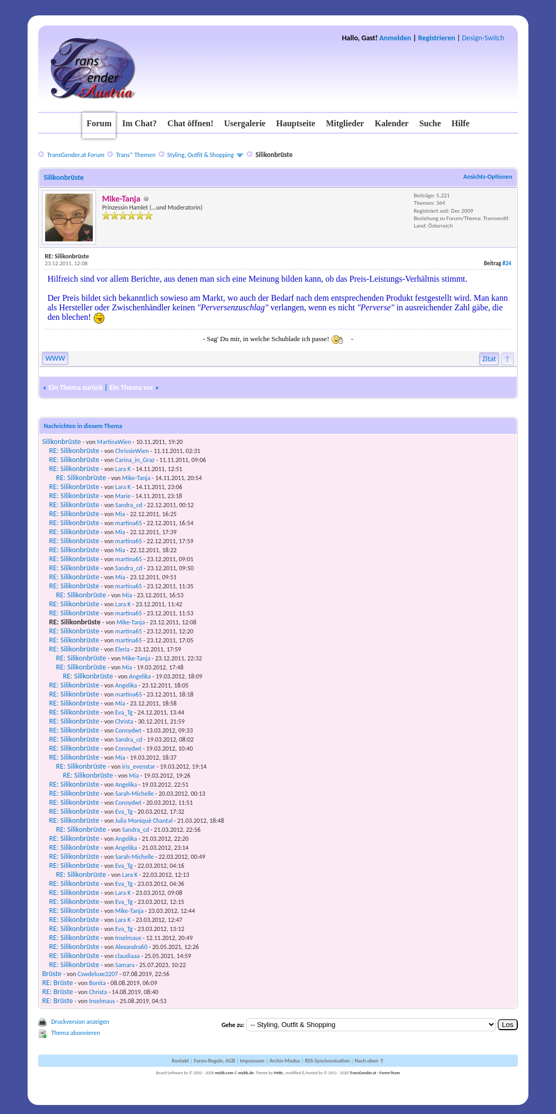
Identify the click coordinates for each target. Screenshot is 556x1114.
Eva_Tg (124, 712)
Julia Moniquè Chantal (143, 820)
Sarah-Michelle (134, 793)
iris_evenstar (138, 766)
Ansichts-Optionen (487, 176)
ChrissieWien (132, 451)
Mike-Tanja (136, 478)
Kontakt (180, 1060)
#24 (506, 263)
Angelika (140, 676)
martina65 (128, 523)
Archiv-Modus (285, 1060)
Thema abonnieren (75, 1033)
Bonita (97, 983)
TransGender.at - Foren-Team (375, 1072)
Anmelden (395, 37)
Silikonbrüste (61, 441)
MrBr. (279, 1072)
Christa (124, 721)
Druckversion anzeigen (80, 1021)
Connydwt (128, 730)
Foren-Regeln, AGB (214, 1060)
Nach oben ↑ (369, 1060)
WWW (55, 358)
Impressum (252, 1060)
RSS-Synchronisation (327, 1060)
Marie (123, 496)
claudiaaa (127, 956)
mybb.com (224, 1072)
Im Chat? (139, 123)
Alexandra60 (131, 947)
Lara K (123, 469)
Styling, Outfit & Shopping (200, 155)
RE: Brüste (57, 982)
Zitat (489, 358)
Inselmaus (128, 938)
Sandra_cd (128, 505)
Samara (124, 965)
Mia (120, 514)
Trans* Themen (135, 155)
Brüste (52, 973)
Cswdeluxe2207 (97, 974)
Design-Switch (483, 37)
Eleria (122, 649)
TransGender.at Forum (76, 155)
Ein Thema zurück (75, 387)
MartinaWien (114, 442)
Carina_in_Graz (134, 460)
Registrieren (436, 37)
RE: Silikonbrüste (74, 450)
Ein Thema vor (131, 387)
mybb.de (246, 1072)
